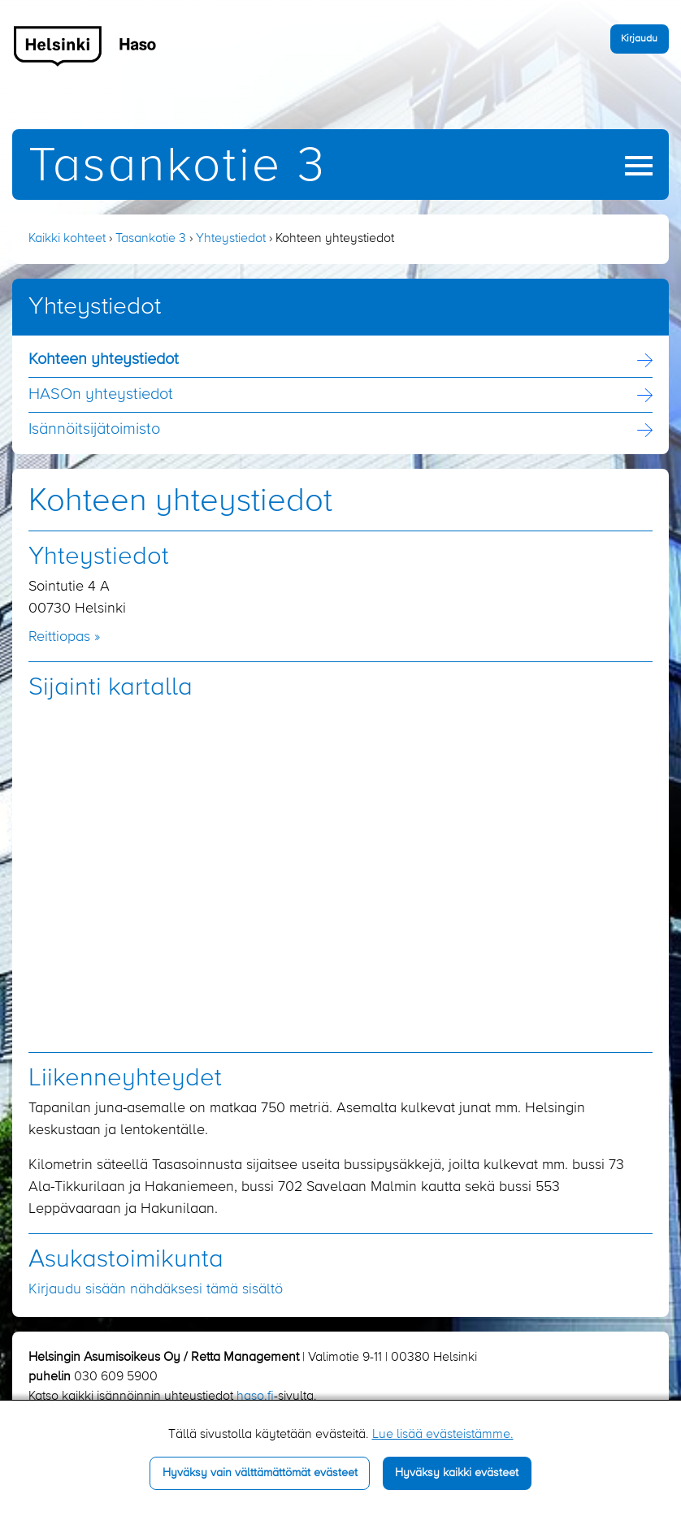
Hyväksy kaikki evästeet (456, 1473)
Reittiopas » (64, 637)
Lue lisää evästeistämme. (443, 1434)
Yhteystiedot (231, 238)
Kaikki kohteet (67, 238)
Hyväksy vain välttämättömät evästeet (260, 1473)
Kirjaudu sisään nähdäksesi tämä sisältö (155, 1289)
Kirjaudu (639, 38)
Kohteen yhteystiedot (103, 360)
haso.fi (255, 1396)
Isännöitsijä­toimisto (94, 430)
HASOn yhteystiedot (100, 395)
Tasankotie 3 (177, 167)
